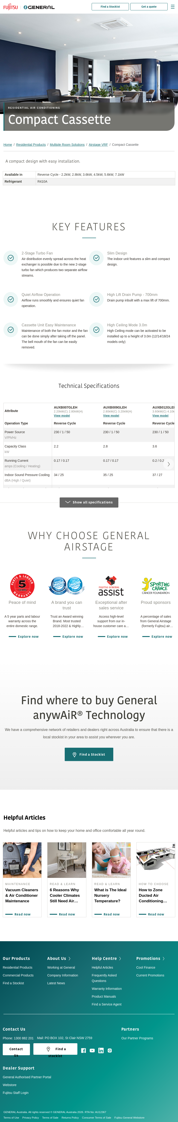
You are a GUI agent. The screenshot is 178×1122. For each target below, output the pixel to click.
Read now (21, 915)
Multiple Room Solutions (67, 144)
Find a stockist (55, 1048)
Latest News (56, 981)
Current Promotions (150, 973)
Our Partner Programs (137, 1036)
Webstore (10, 1083)
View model (62, 415)
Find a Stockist (110, 7)
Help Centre (107, 956)
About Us (59, 956)
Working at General (61, 965)
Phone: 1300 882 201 (18, 1036)
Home (7, 144)
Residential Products (31, 144)
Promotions (151, 956)
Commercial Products (18, 973)
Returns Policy (71, 1115)
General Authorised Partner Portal (27, 1075)
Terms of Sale (52, 1115)
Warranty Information (107, 986)
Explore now (27, 636)
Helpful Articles (102, 965)
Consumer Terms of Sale (98, 1115)
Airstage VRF (98, 144)
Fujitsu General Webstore (129, 1115)
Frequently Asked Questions (104, 976)
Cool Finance (145, 965)
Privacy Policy (32, 1115)
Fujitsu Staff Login (16, 1091)
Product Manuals (104, 994)
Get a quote (149, 7)
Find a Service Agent (107, 1002)
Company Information (62, 973)
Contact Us (16, 1027)
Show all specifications (89, 502)
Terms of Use (12, 1115)
